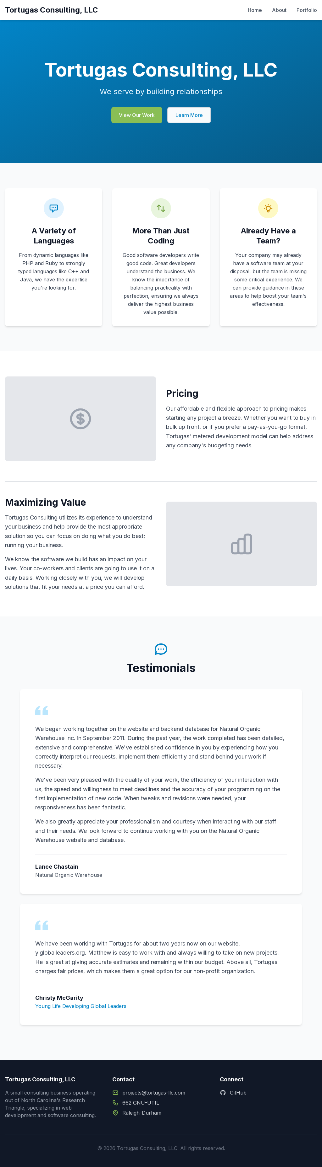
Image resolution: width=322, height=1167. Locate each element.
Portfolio (307, 10)
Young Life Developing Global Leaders (80, 1006)
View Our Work (137, 118)
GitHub (233, 1093)
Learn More (189, 118)
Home (255, 10)
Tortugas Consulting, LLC (51, 9)
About (279, 10)
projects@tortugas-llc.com (153, 1093)
